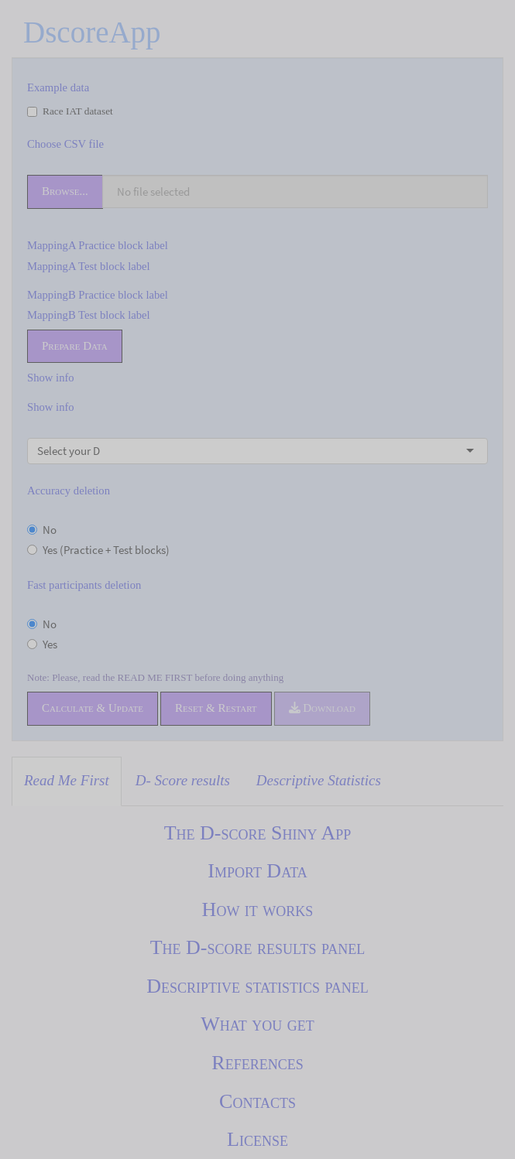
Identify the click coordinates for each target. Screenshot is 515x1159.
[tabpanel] (257, 986)
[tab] (67, 781)
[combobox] (101, 451)
